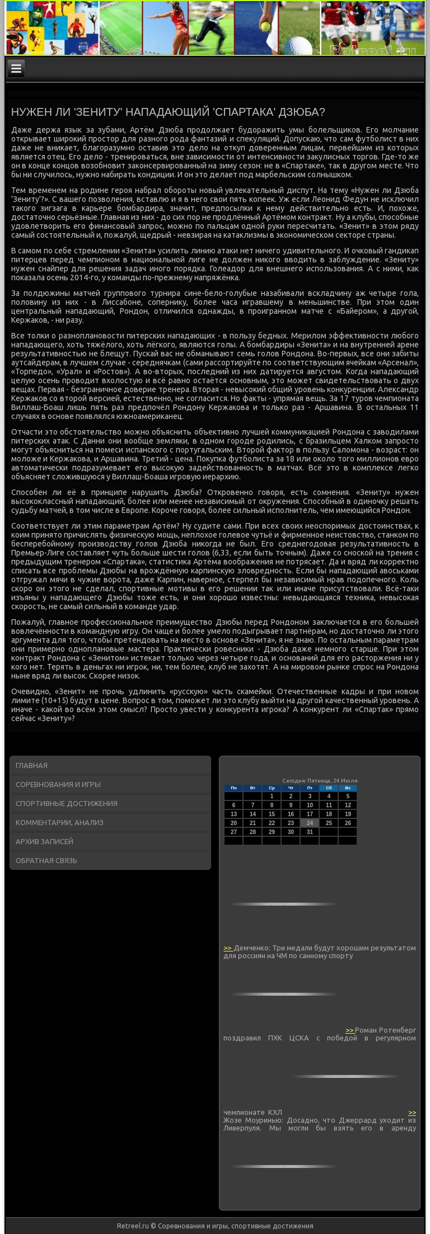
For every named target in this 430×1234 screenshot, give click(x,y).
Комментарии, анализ (60, 822)
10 (310, 805)
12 (348, 805)
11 (329, 805)
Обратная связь (46, 860)
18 (329, 814)
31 (310, 832)
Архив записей (44, 841)
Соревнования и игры (58, 784)
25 (329, 823)
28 (253, 832)
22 (272, 823)
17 (310, 814)
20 (234, 823)
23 (291, 823)
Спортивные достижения (67, 803)
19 (348, 814)
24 (310, 823)
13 (234, 814)
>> (228, 948)
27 (234, 832)
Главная (32, 765)
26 (348, 823)
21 (253, 823)
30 (291, 832)
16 (291, 814)
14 (253, 814)
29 (272, 832)
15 (272, 814)
